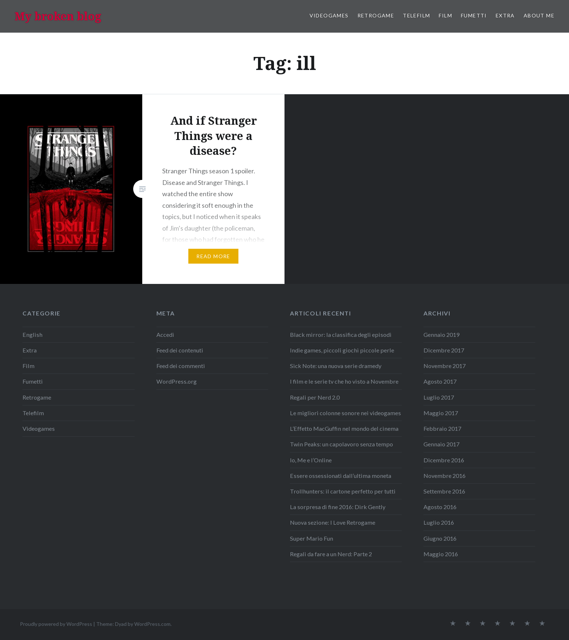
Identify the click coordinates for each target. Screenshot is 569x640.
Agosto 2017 (440, 381)
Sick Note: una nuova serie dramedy (335, 365)
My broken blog (58, 16)
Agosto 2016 (440, 506)
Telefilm (416, 15)
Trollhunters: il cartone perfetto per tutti (343, 491)
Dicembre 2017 (443, 350)
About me (539, 15)
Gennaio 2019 (441, 334)
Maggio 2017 (440, 412)
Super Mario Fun (311, 538)
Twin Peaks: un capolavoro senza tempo (341, 444)
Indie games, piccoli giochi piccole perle (342, 350)
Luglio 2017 (438, 397)
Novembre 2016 (444, 475)
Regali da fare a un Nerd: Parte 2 (331, 553)
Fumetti (474, 15)
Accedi (165, 334)
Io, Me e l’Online (311, 460)
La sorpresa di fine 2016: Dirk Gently (337, 506)
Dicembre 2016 (443, 460)
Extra (505, 15)
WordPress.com (152, 624)
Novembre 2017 (444, 365)
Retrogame (375, 15)
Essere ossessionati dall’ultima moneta (340, 475)
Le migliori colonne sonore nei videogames (345, 412)
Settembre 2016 (444, 491)
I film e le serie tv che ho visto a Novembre (344, 381)
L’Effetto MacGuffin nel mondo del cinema (344, 428)
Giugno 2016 (440, 538)
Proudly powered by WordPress (56, 624)
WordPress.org (176, 381)
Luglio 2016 (438, 522)
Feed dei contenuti (179, 350)
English (32, 334)
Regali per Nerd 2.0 (315, 397)
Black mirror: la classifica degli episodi (341, 334)
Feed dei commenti (180, 365)
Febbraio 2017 (442, 428)
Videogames (329, 15)
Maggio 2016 (440, 553)
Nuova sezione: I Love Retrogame (332, 522)
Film (445, 15)
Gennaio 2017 (441, 444)
